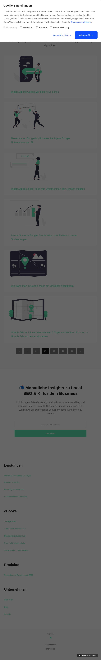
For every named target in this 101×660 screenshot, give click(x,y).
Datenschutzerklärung (81, 22)
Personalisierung (59, 27)
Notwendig (10, 27)
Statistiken (26, 27)
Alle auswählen (86, 35)
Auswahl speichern (62, 35)
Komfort (41, 27)
